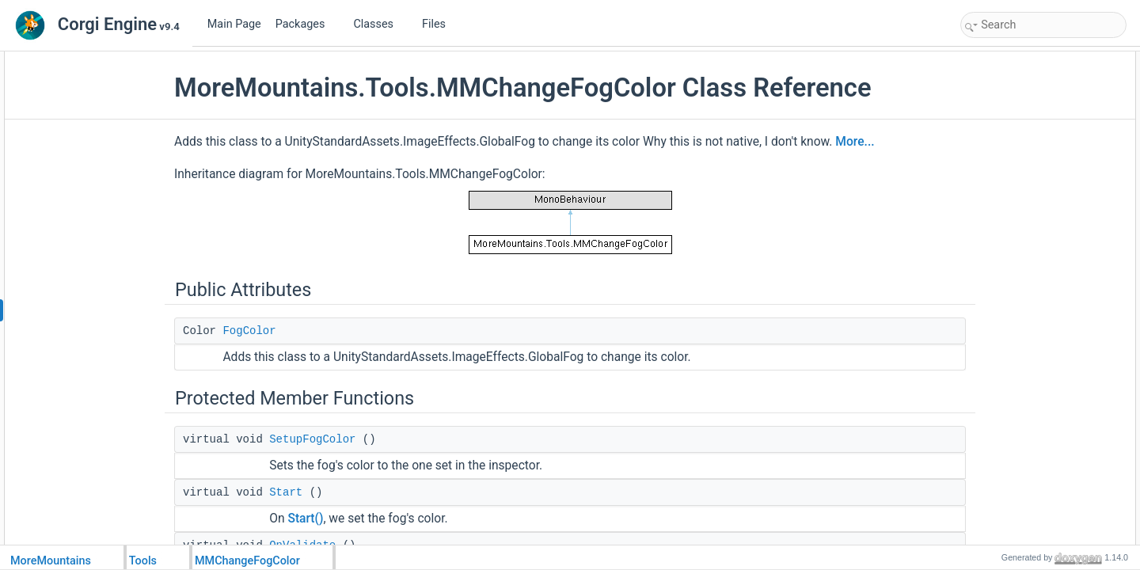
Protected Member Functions (1026, 95)
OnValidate (1001, 147)
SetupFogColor (349, 439)
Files (440, 24)
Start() (341, 518)
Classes (379, 24)
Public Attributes (999, 60)
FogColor (285, 331)
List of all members (1005, 286)
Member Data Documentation (1027, 251)
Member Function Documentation (1035, 182)
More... (891, 142)
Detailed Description (1007, 164)
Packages (306, 24)
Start (322, 492)
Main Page (234, 24)
